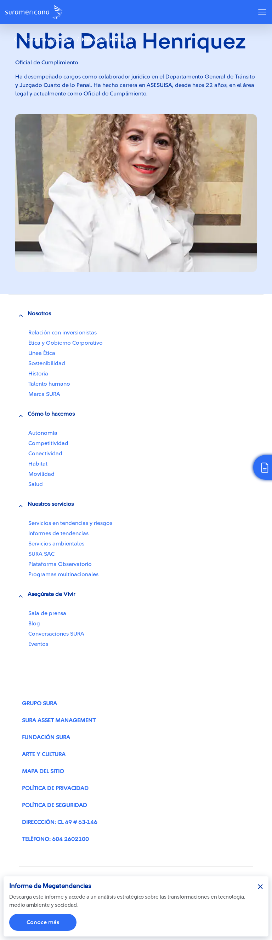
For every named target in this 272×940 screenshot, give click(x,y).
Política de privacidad (55, 788)
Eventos (38, 644)
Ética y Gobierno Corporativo (65, 343)
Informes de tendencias (58, 533)
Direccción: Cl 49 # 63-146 (59, 822)
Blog (34, 623)
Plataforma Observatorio (60, 564)
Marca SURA (44, 394)
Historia (38, 373)
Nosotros (39, 313)
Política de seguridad (54, 805)
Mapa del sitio (43, 771)
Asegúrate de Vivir (51, 594)
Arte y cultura (44, 754)
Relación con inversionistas (62, 332)
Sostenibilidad (46, 363)
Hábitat (37, 464)
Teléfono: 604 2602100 (55, 839)
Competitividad (48, 443)
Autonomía (42, 433)
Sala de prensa (47, 613)
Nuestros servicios (51, 504)
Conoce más (43, 922)
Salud (35, 484)
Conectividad (45, 453)
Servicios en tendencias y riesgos (70, 523)
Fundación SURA (46, 737)
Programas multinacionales (63, 574)
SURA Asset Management (59, 720)
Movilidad (41, 474)
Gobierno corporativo (43, 39)
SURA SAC (41, 554)
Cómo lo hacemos (51, 414)
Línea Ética (41, 353)
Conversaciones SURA (56, 634)
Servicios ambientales (56, 544)
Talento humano (49, 384)
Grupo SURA (39, 703)
